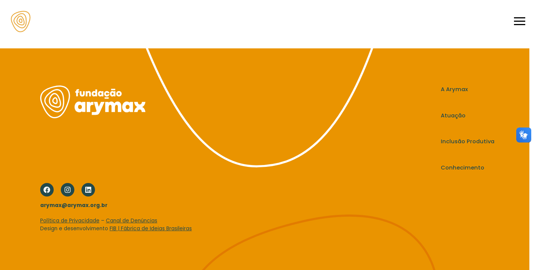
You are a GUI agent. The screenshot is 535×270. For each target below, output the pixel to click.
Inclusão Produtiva (277, 21)
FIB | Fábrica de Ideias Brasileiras (151, 228)
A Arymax (193, 21)
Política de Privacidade (69, 220)
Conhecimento (333, 21)
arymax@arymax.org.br (73, 205)
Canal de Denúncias (131, 220)
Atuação (229, 21)
